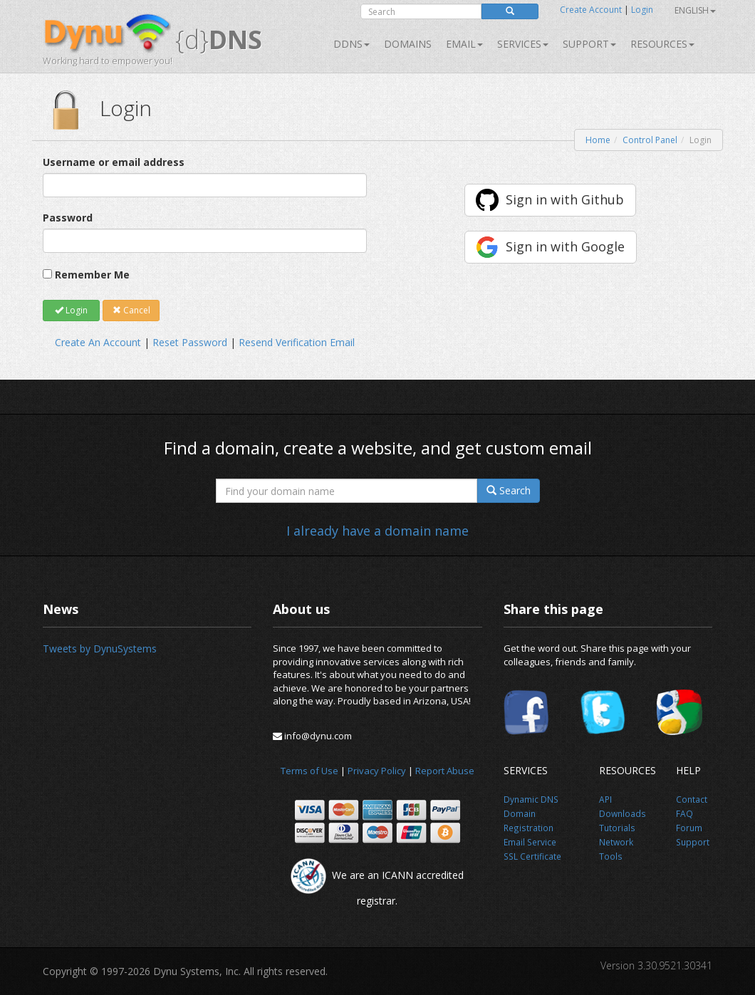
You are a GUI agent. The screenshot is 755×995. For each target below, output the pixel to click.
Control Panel (650, 140)
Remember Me (92, 274)
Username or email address (113, 162)
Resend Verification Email (297, 342)
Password (68, 217)
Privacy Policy (377, 770)
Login (642, 10)
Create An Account (98, 342)
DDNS (351, 44)
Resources (662, 44)
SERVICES (522, 44)
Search (508, 490)
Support (589, 44)
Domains (408, 44)
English (695, 10)
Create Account (591, 10)
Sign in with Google (565, 246)
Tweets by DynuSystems (100, 648)
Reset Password (189, 342)
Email (464, 44)
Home (597, 140)
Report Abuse (444, 770)
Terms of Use (309, 770)
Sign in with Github (565, 199)
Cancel (131, 310)
